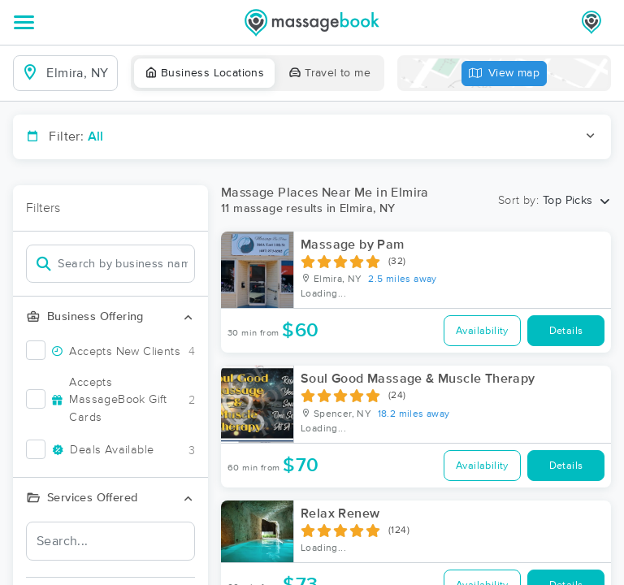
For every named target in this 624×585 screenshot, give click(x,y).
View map (504, 73)
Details (566, 331)
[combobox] (78, 73)
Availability (482, 331)
